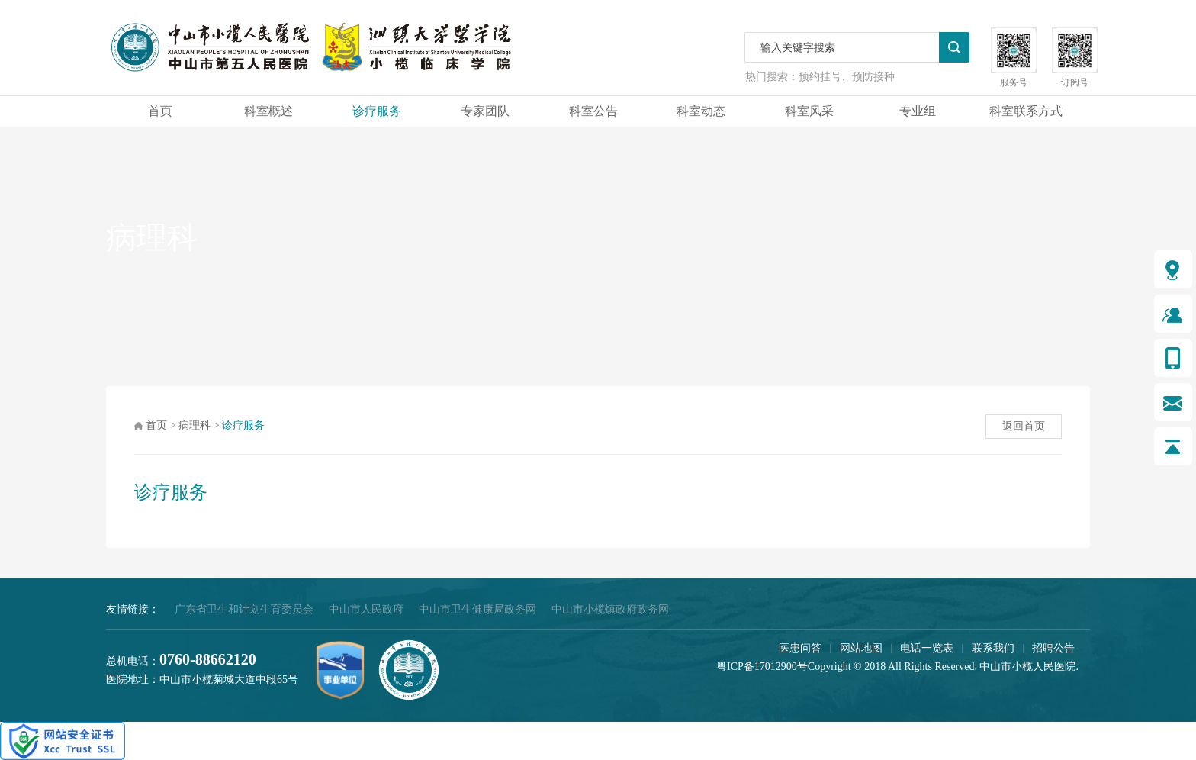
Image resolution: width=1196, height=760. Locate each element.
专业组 (917, 111)
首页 (160, 111)
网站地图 (861, 648)
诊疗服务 (376, 111)
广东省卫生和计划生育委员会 (244, 609)
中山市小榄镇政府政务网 (610, 609)
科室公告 (593, 111)
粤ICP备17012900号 (762, 666)
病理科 (194, 425)
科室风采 (809, 111)
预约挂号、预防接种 (847, 76)
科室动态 (701, 111)
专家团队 (485, 111)
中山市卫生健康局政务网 (477, 609)
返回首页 (1023, 426)
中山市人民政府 (366, 609)
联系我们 (993, 648)
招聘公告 (1053, 648)
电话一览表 (926, 648)
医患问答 (800, 648)
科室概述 (268, 111)
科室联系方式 (1026, 111)
